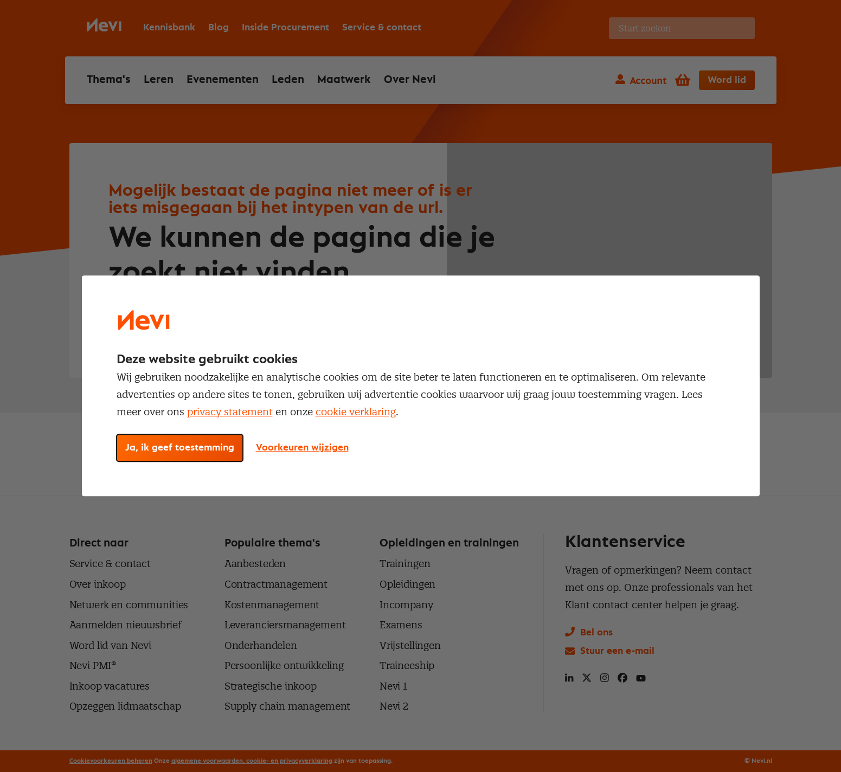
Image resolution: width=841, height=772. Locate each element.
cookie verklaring (356, 412)
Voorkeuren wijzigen (302, 448)
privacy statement (230, 412)
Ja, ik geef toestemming (179, 448)
